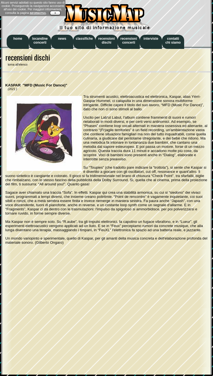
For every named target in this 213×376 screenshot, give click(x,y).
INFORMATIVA (38, 13)
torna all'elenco (16, 64)
